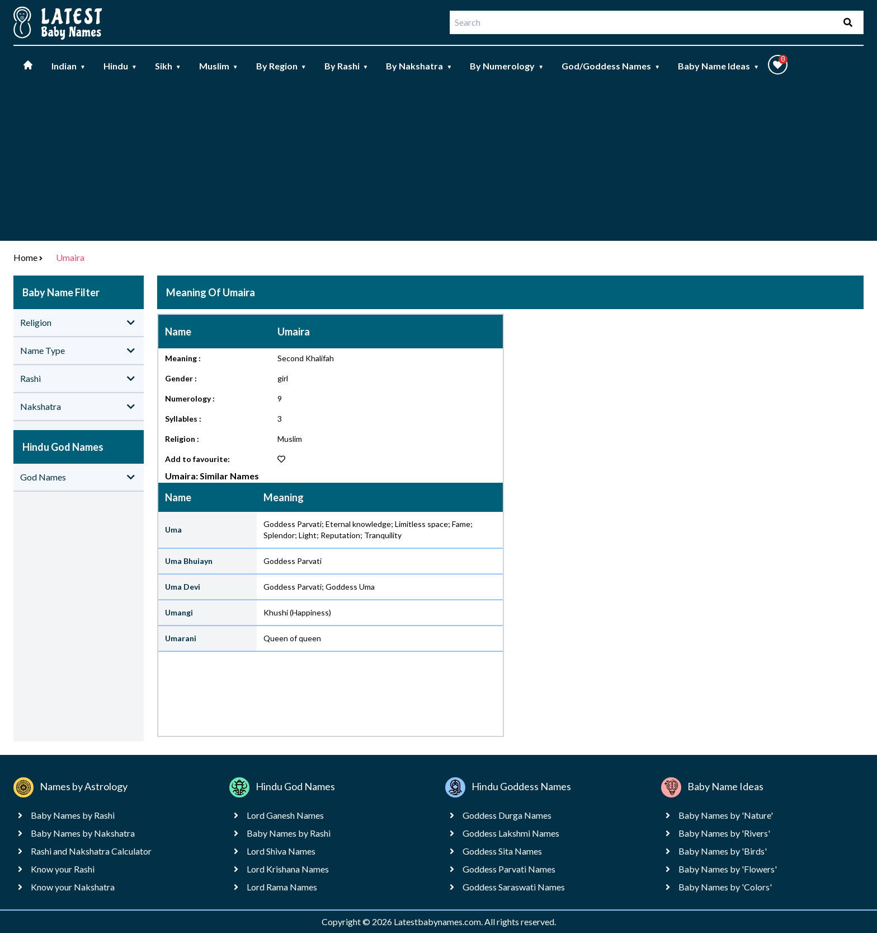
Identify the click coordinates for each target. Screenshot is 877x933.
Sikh (168, 65)
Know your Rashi (63, 869)
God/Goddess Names (611, 65)
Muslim (218, 65)
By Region (281, 65)
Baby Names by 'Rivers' (724, 833)
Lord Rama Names (282, 886)
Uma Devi (182, 586)
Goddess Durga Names (507, 815)
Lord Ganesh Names (285, 815)
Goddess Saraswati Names (514, 886)
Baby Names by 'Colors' (725, 886)
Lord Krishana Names (288, 869)
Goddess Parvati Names (509, 869)
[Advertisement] (438, 162)
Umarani (180, 638)
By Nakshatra (419, 65)
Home (25, 257)
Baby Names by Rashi (73, 815)
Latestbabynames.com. (439, 921)
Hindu (120, 65)
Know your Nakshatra (73, 886)
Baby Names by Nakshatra (83, 833)
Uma (173, 529)
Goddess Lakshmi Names (511, 833)
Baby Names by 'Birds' (722, 851)
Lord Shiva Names (281, 851)
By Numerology (507, 65)
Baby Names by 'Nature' (725, 815)
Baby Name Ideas (718, 65)
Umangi (179, 612)
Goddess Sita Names (502, 851)
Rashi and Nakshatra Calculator (91, 851)
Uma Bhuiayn (189, 561)
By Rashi (346, 65)
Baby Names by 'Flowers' (727, 869)
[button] (778, 64)
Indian (68, 65)
